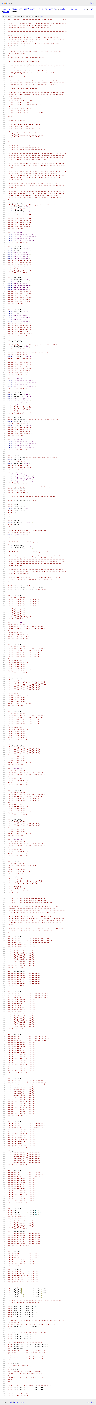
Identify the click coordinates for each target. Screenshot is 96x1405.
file (40, 16)
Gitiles (11, 1402)
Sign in (92, 3)
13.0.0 (90, 9)
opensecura (7, 9)
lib (80, 9)
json (92, 1402)
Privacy (16, 1402)
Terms (22, 1402)
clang (85, 9)
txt (88, 1402)
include (6, 12)
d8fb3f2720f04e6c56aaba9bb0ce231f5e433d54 (37, 9)
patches (63, 9)
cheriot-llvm (72, 9)
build (15, 9)
